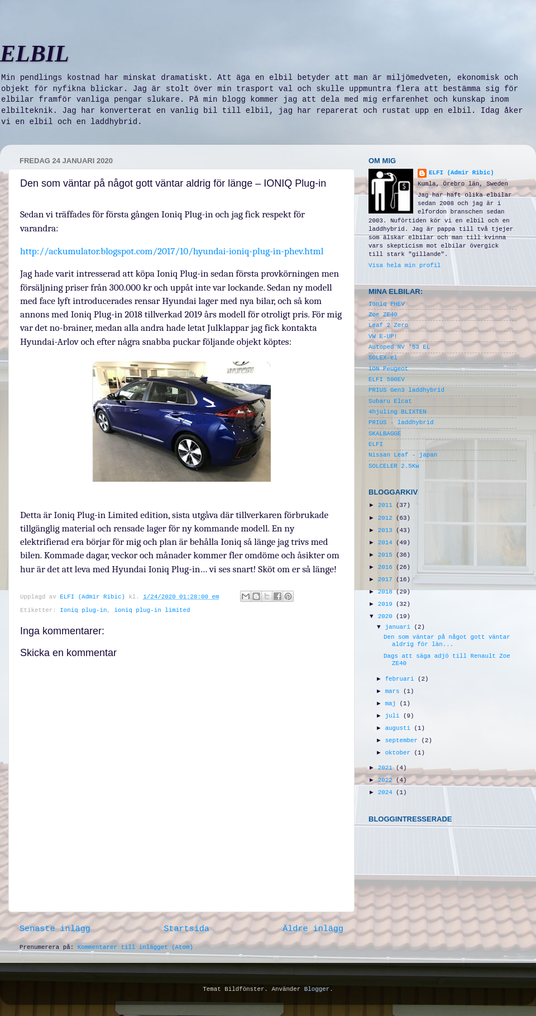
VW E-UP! (383, 336)
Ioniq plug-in (83, 610)
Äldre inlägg (313, 929)
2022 (387, 780)
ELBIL (34, 54)
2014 (387, 542)
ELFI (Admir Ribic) (94, 597)
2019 (387, 604)
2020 (387, 616)
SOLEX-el (383, 357)
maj (392, 703)
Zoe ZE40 (383, 314)
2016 (387, 567)
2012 (387, 518)
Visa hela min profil (404, 265)
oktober (399, 752)
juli (394, 716)
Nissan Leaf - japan (402, 455)
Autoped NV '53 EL (399, 347)
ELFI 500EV (386, 379)
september (403, 740)
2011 (387, 505)
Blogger (316, 989)
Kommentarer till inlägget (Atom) (135, 947)
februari (401, 679)
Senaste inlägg (55, 929)
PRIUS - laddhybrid (401, 422)
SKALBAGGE (384, 433)
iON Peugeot (388, 368)
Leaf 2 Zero (388, 325)
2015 (387, 555)
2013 (387, 530)
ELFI (375, 444)
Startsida (186, 929)
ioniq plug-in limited (152, 610)
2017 (387, 579)
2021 (387, 768)
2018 (387, 591)
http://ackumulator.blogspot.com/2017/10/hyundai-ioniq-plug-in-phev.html (171, 251)
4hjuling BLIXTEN (397, 412)
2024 (387, 792)
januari (399, 627)
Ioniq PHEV (386, 304)
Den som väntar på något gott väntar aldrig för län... (447, 641)
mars (394, 691)
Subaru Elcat (390, 401)
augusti (399, 728)
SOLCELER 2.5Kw (393, 466)
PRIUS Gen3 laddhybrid (406, 390)
